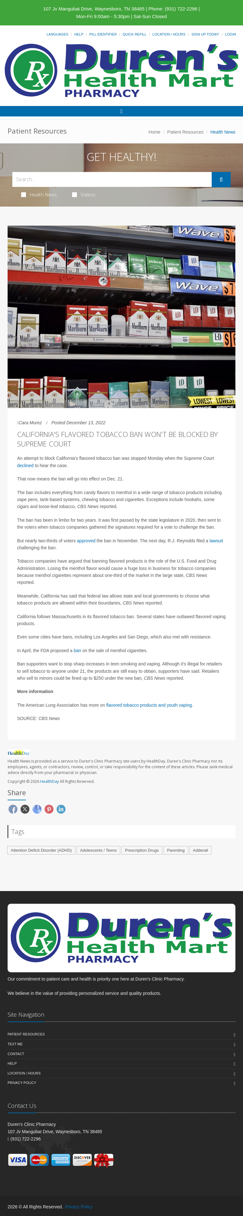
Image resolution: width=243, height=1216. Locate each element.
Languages (57, 34)
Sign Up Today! (205, 34)
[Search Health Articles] (112, 179)
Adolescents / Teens (98, 850)
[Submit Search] (221, 179)
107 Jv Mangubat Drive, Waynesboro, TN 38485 (94, 8)
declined (25, 465)
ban (77, 650)
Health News (39, 194)
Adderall (200, 850)
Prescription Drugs (142, 850)
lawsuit (216, 540)
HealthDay (49, 781)
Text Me (15, 1044)
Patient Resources (185, 132)
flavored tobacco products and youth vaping (149, 705)
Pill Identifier (102, 34)
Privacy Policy (22, 1083)
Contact (16, 1054)
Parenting (176, 850)
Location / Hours (169, 34)
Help (79, 34)
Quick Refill (134, 34)
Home (154, 132)
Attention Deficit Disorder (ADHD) (41, 850)
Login (230, 34)
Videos (84, 194)
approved (86, 540)
